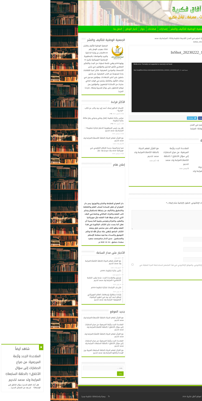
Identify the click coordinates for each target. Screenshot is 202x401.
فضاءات (101, 29)
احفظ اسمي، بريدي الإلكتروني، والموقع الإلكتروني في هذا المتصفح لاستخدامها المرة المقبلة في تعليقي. (128, 266)
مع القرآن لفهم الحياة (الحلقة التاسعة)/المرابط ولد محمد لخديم (155, 171)
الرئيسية (169, 29)
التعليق (164, 208)
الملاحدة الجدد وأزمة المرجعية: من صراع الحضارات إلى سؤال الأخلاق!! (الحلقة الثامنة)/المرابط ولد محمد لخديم (125, 156)
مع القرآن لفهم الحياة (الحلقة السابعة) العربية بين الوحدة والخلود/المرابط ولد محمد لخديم (53, 351)
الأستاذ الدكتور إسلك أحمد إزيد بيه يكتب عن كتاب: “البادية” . (53, 109)
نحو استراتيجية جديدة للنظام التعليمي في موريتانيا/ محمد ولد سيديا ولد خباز (56, 149)
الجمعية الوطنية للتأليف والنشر (137, 29)
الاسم (165, 235)
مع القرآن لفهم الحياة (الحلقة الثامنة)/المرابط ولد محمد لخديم (96, 152)
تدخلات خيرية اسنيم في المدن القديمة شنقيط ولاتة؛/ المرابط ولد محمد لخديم (151, 127)
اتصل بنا (67, 29)
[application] (124, 87)
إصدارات (113, 29)
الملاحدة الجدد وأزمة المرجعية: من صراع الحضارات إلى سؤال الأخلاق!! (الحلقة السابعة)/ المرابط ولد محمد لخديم (54, 343)
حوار (92, 29)
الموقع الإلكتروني (161, 255)
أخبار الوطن (81, 29)
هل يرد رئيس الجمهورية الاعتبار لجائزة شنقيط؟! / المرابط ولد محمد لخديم (54, 129)
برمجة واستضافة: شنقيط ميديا (43, 396)
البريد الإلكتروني (161, 245)
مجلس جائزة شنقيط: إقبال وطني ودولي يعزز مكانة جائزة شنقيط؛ (53, 119)
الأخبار (161, 29)
